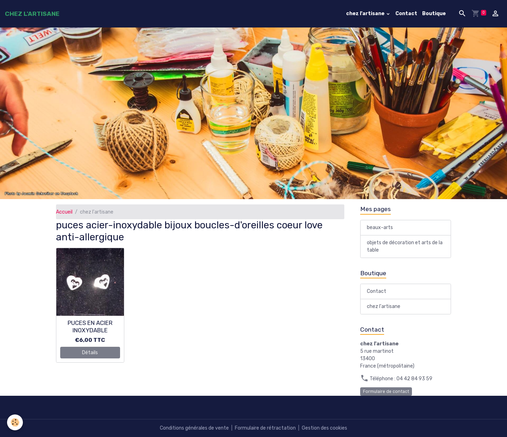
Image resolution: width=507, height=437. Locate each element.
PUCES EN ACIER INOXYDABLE (90, 326)
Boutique (434, 14)
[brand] (32, 13)
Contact (406, 14)
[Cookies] (15, 422)
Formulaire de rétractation (265, 428)
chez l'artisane (366, 14)
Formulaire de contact (386, 391)
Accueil (64, 212)
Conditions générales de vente (194, 428)
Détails (90, 353)
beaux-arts (380, 227)
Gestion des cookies (324, 428)
